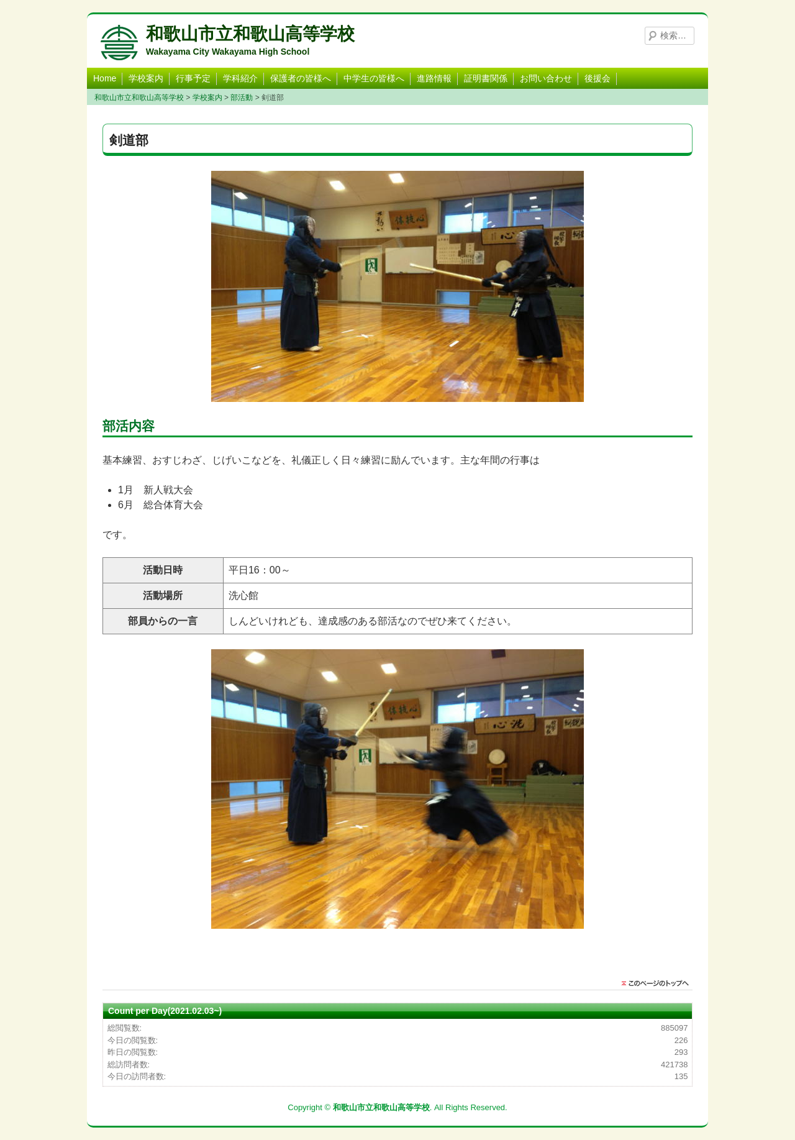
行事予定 (193, 78)
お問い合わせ (546, 78)
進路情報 (434, 78)
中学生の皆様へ (373, 78)
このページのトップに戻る (658, 983)
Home (104, 78)
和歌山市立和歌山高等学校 (250, 33)
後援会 (597, 78)
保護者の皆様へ (300, 78)
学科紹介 (240, 78)
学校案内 (146, 78)
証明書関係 (485, 78)
